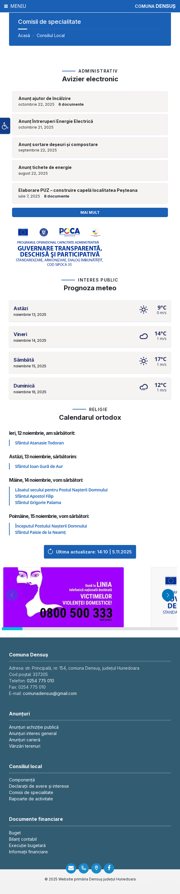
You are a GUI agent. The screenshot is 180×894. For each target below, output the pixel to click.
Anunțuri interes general (33, 733)
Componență (22, 779)
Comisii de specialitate (31, 792)
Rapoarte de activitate (31, 798)
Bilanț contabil (23, 839)
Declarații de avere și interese (39, 786)
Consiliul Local (51, 35)
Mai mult (90, 212)
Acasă (24, 35)
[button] (5, 126)
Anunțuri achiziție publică (34, 727)
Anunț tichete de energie (45, 167)
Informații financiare (28, 851)
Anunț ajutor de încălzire (44, 98)
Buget (15, 832)
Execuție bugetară (27, 845)
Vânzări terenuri (24, 746)
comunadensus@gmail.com (50, 693)
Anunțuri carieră (24, 739)
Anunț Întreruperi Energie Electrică (55, 121)
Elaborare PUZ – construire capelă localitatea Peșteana (78, 190)
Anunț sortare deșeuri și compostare (58, 144)
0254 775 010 (40, 680)
